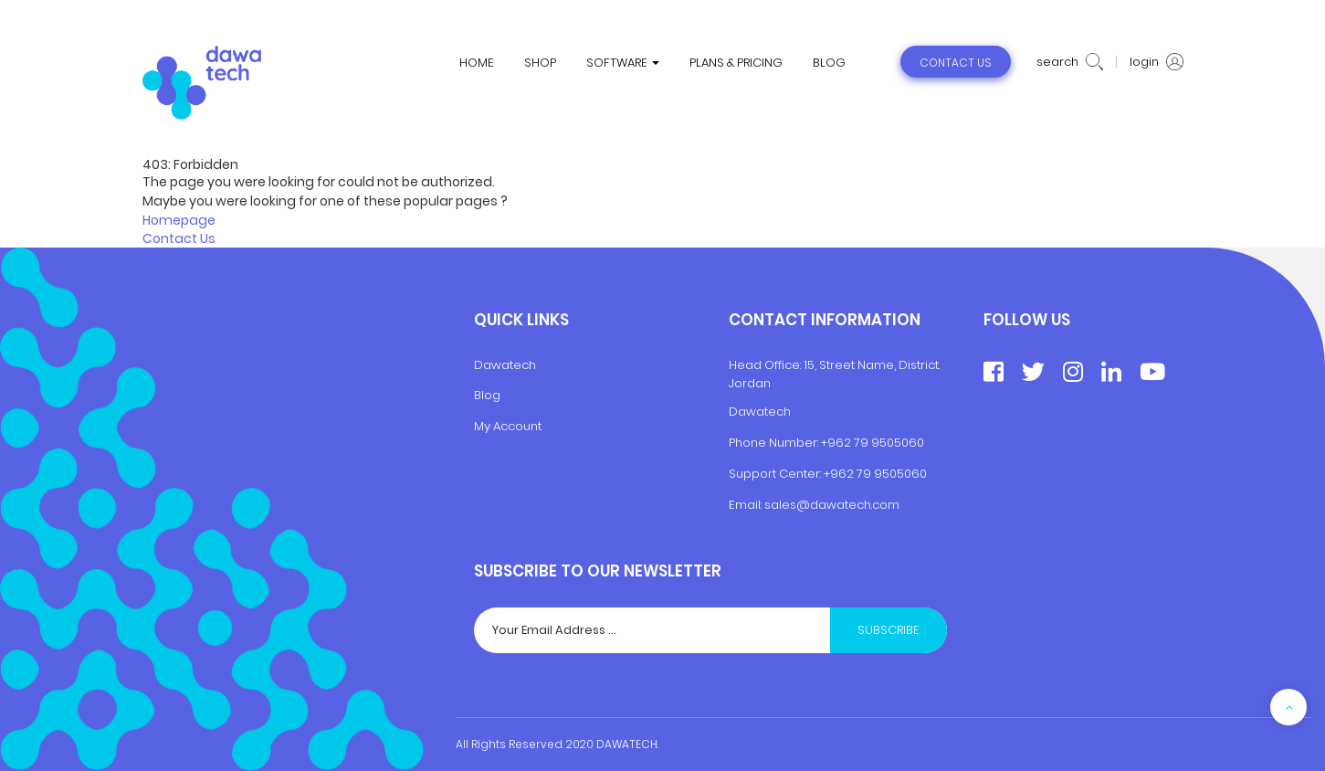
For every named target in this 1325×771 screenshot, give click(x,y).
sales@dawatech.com (831, 504)
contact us (956, 62)
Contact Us (179, 238)
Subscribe (888, 630)
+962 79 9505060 (872, 442)
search (1069, 62)
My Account (508, 426)
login (1156, 62)
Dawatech (505, 365)
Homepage (179, 220)
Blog (487, 395)
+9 (831, 473)
